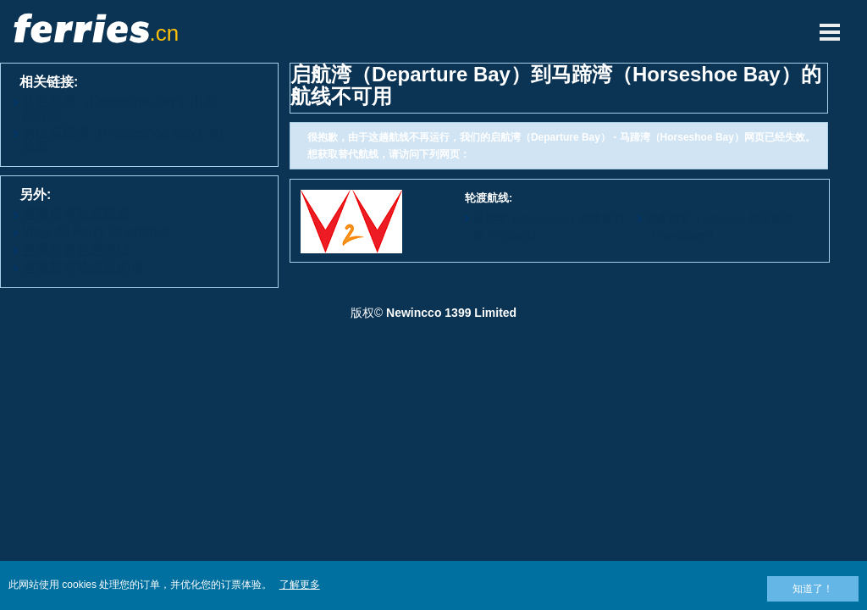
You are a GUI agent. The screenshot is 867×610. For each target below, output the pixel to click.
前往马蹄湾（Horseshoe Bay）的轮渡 (122, 139)
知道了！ (812, 589)
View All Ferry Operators (95, 232)
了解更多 (299, 585)
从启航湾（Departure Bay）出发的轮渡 (120, 108)
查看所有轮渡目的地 (83, 267)
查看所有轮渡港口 (76, 249)
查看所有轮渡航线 (76, 214)
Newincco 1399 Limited (451, 312)
